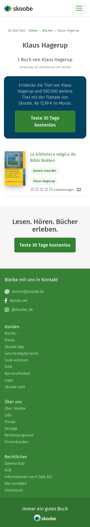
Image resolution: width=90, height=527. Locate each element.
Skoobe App (14, 347)
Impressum (14, 490)
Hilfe (8, 367)
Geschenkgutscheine (21, 353)
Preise (10, 340)
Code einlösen (16, 360)
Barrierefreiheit (17, 373)
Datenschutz (15, 463)
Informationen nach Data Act (28, 477)
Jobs (8, 415)
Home (33, 31)
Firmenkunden (16, 442)
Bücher (47, 31)
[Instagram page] (45, 309)
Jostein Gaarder (44, 171)
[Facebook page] (45, 300)
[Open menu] (79, 8)
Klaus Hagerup (44, 181)
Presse (10, 422)
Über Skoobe (15, 408)
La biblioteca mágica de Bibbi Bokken (53, 157)
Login (9, 380)
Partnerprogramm (19, 435)
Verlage (11, 428)
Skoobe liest (15, 387)
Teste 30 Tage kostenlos (45, 121)
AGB (8, 470)
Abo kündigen (16, 483)
